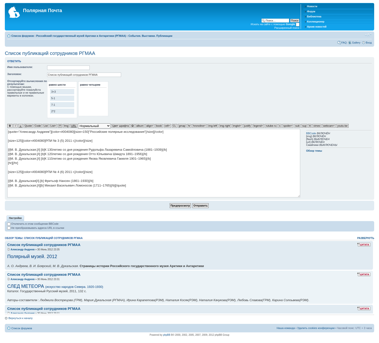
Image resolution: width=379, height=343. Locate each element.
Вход (369, 42)
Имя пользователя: (20, 67)
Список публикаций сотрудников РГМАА (50, 53)
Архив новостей (317, 26)
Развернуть (365, 238)
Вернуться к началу (20, 318)
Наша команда (286, 328)
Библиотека (314, 16)
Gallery (356, 42)
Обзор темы (314, 150)
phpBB (166, 335)
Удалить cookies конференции (316, 328)
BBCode (311, 133)
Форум (311, 11)
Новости (312, 6)
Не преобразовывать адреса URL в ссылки (35, 227)
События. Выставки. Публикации (150, 35)
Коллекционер (315, 21)
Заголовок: (14, 74)
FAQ (344, 42)
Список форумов (22, 35)
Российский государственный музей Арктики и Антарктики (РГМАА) (81, 35)
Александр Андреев (23, 249)
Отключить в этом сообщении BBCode (32, 223)
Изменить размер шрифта (368, 35)
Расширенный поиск (286, 27)
